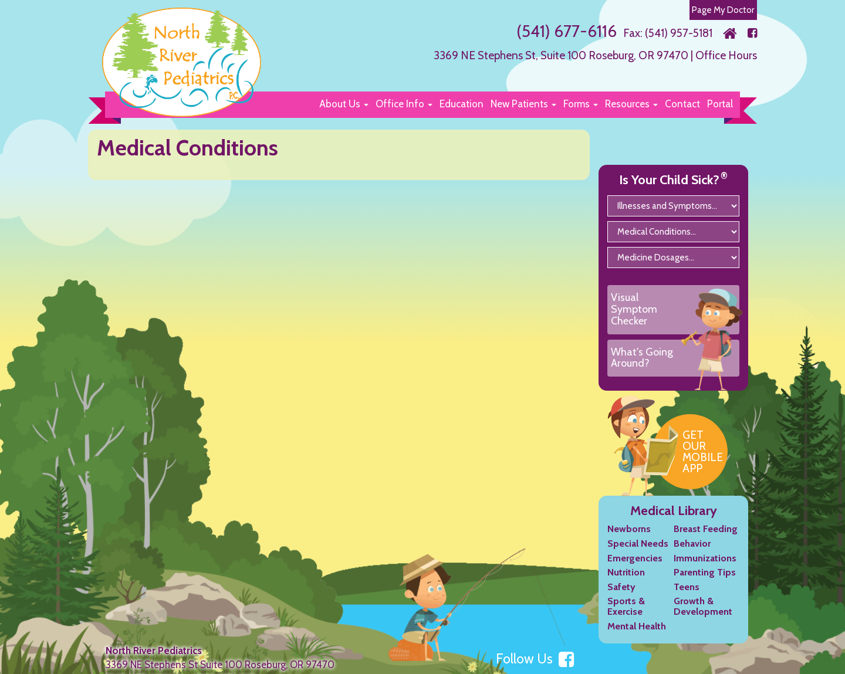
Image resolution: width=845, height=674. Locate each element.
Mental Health (636, 626)
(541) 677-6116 (566, 31)
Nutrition (626, 572)
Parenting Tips (705, 572)
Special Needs (637, 543)
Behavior (692, 543)
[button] (344, 104)
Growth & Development (703, 606)
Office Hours (726, 55)
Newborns (629, 528)
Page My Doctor (723, 9)
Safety (621, 586)
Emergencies (635, 558)
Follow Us (535, 659)
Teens (686, 586)
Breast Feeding (706, 528)
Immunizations (705, 558)
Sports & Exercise (626, 606)
